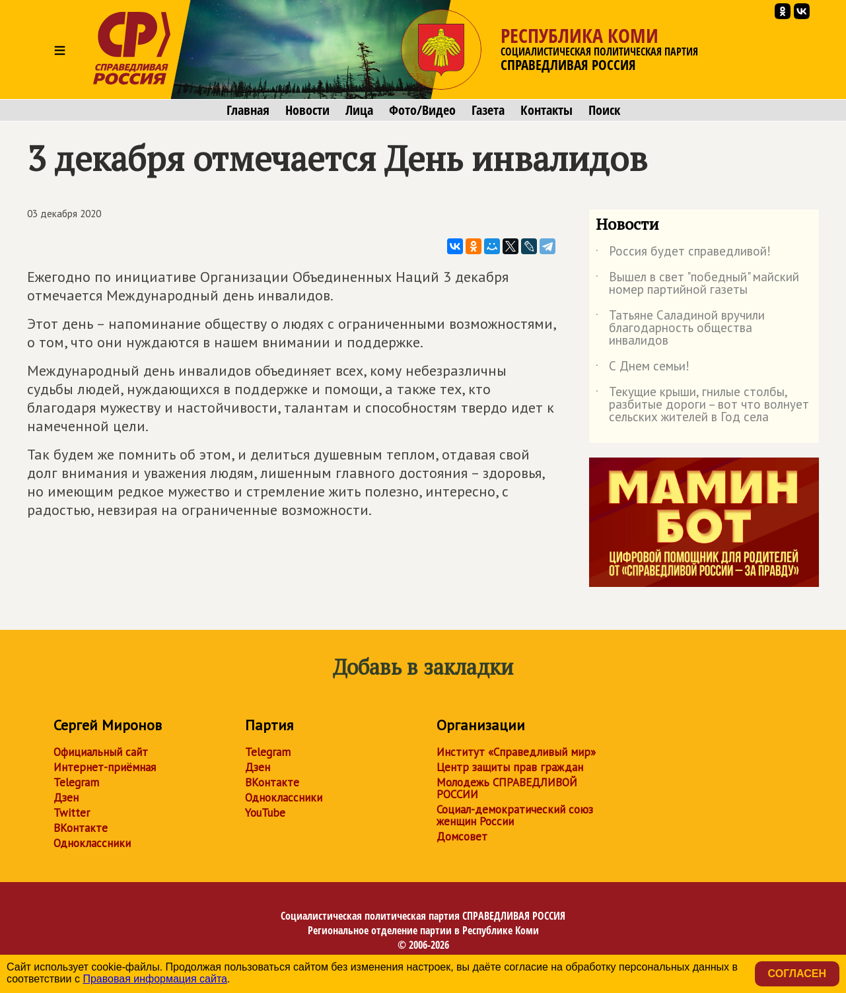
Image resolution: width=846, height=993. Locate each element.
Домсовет (462, 836)
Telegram (76, 782)
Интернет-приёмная (104, 767)
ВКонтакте (80, 828)
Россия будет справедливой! (683, 253)
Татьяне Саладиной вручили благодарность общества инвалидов (680, 328)
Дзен (66, 798)
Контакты (546, 110)
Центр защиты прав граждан (510, 767)
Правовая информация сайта (155, 978)
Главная (248, 110)
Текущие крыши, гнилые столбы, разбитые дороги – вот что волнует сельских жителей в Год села (702, 405)
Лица (359, 110)
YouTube (265, 813)
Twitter (71, 813)
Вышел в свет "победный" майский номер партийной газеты (697, 284)
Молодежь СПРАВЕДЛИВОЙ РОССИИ (507, 788)
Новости (307, 110)
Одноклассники (92, 843)
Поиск (604, 110)
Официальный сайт (100, 752)
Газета (488, 110)
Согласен (797, 973)
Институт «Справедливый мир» (516, 752)
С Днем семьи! (642, 368)
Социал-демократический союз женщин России (515, 815)
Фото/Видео (422, 110)
